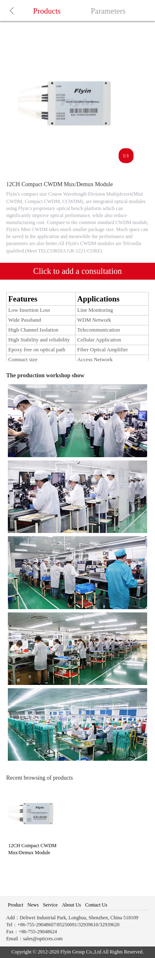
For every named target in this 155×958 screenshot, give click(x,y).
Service (50, 905)
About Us (71, 905)
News (32, 905)
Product (15, 905)
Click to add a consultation (77, 271)
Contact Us (96, 905)
